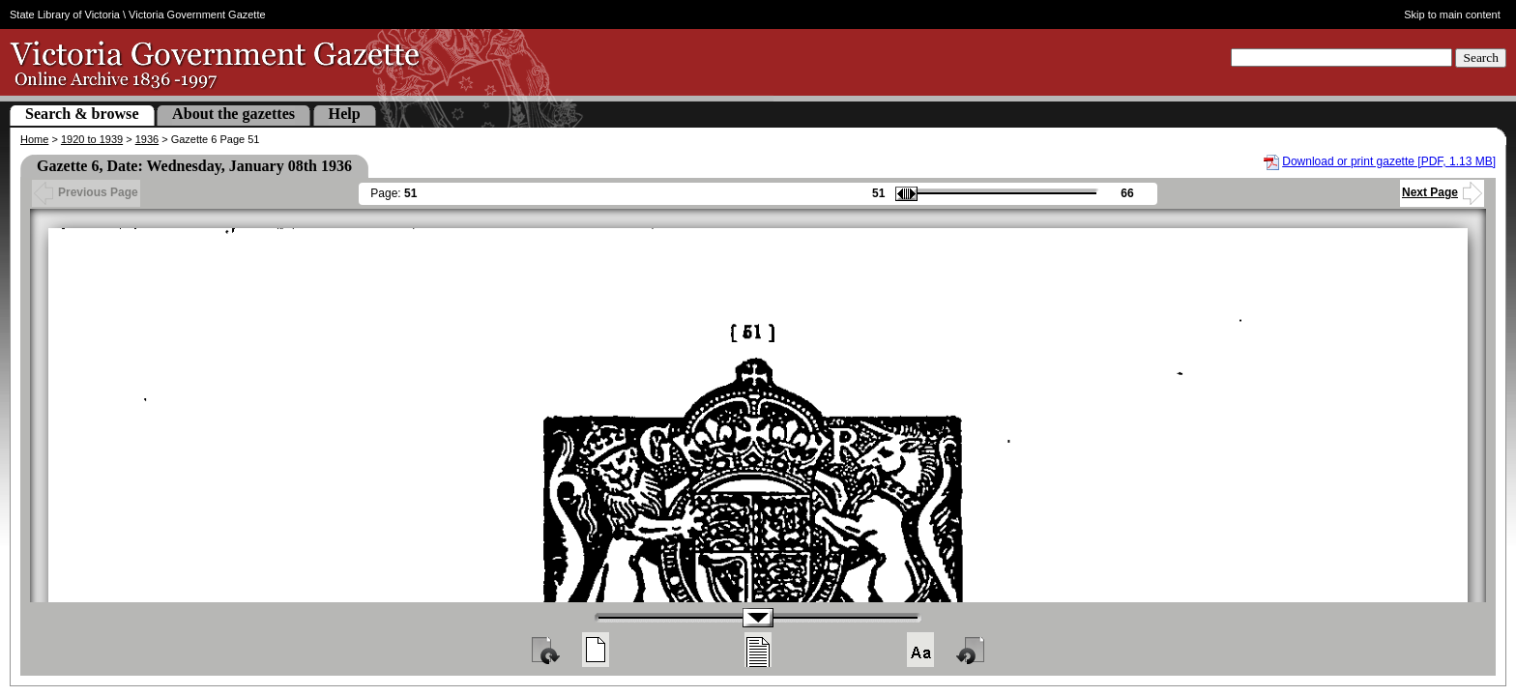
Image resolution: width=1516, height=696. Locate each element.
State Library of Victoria (65, 14)
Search (1481, 57)
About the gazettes (233, 113)
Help (345, 113)
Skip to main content (1452, 14)
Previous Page (86, 192)
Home (34, 139)
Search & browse (82, 113)
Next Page (1442, 192)
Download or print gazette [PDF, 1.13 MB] (1389, 161)
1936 (147, 139)
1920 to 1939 (92, 139)
